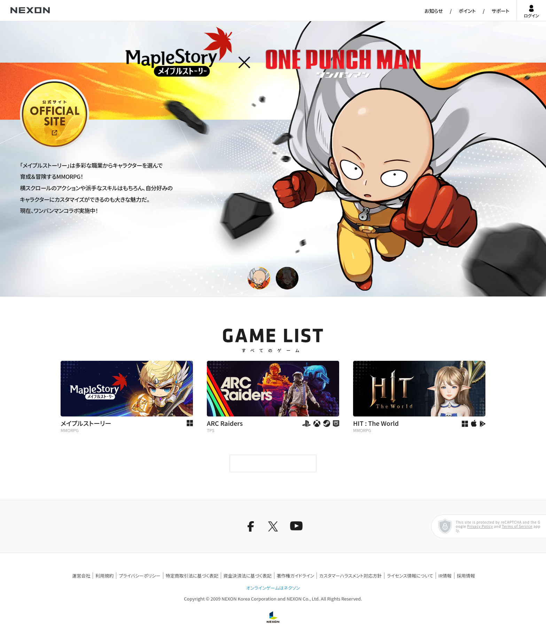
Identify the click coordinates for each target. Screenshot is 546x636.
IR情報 (445, 575)
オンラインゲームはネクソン (273, 588)
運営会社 (81, 575)
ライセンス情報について (410, 575)
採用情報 (466, 575)
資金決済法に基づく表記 (248, 575)
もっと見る (273, 463)
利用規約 (104, 575)
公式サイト (33, 148)
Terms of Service (517, 526)
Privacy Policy (480, 526)
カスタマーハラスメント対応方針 (350, 575)
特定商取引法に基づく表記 (192, 575)
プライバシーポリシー (140, 575)
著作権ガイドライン (295, 575)
